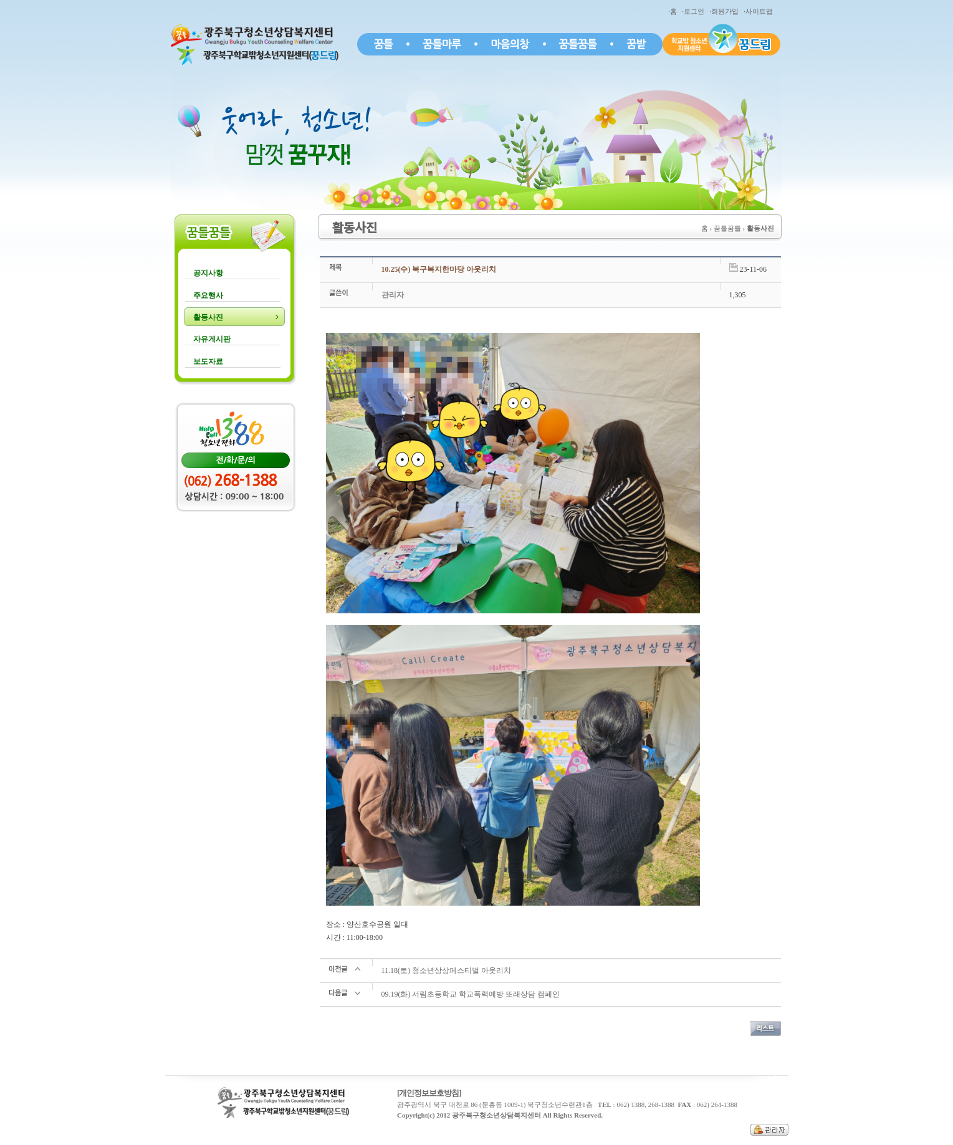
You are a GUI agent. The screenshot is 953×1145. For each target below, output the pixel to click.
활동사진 (208, 317)
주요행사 (208, 295)
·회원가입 (725, 11)
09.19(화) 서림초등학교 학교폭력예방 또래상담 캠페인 (470, 994)
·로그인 (694, 11)
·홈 (674, 11)
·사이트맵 (760, 11)
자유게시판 (212, 339)
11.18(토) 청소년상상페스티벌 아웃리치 (446, 970)
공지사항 (208, 273)
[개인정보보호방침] (429, 1093)
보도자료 (208, 361)
